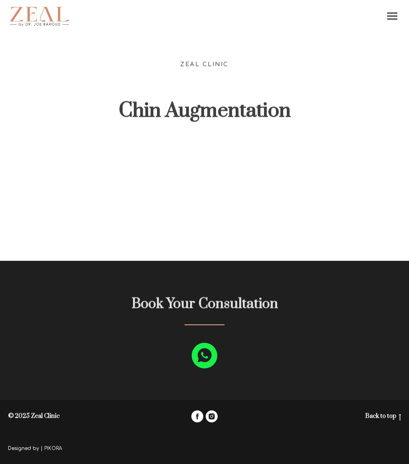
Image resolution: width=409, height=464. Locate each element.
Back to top (383, 416)
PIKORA (53, 448)
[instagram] (212, 416)
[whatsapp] (204, 355)
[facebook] (197, 416)
